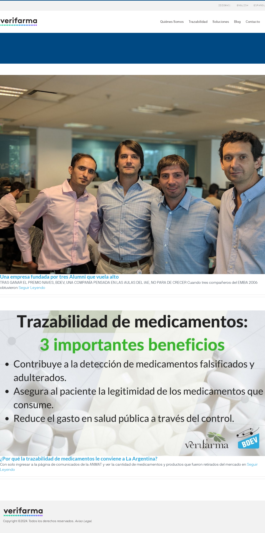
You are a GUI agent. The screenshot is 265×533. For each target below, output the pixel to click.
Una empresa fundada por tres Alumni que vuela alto (59, 276)
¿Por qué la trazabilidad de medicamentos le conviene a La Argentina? (78, 458)
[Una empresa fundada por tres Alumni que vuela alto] (132, 174)
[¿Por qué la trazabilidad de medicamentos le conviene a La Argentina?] (132, 383)
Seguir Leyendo (32, 288)
